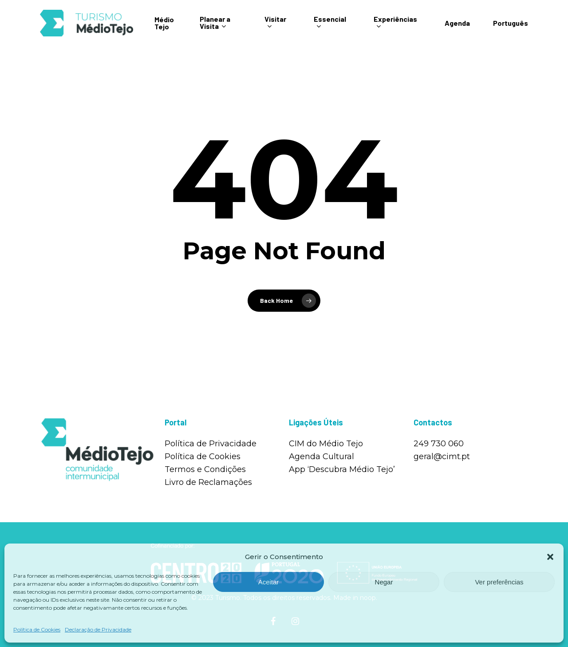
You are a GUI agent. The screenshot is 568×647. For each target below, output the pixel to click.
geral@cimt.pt (442, 456)
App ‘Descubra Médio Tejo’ (342, 469)
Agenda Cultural (321, 456)
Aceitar (268, 582)
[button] (550, 556)
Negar (384, 582)
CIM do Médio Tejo (326, 444)
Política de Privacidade (210, 444)
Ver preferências (499, 582)
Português (510, 28)
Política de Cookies (36, 629)
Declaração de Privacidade (98, 629)
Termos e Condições (205, 469)
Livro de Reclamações (208, 482)
